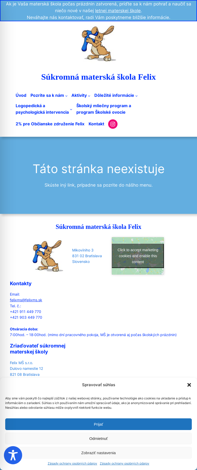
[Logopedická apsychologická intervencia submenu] (71, 109)
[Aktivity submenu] (89, 95)
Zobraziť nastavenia (98, 453)
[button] (189, 384)
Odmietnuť (98, 438)
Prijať (98, 424)
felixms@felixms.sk (26, 300)
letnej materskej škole (118, 10)
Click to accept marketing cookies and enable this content (138, 256)
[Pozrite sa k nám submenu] (66, 95)
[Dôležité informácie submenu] (136, 95)
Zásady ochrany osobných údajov (72, 463)
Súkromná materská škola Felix (98, 76)
